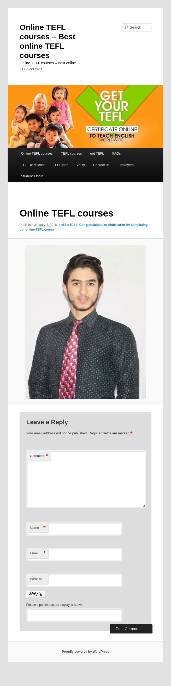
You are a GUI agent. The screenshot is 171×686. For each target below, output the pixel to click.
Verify (80, 165)
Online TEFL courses (36, 153)
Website (36, 579)
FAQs (116, 153)
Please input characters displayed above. (55, 605)
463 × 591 (68, 225)
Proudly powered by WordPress (85, 651)
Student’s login (32, 176)
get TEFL (97, 153)
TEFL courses (71, 153)
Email (38, 553)
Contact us (101, 165)
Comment (39, 456)
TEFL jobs (60, 165)
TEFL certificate (33, 165)
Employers (125, 165)
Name (38, 528)
